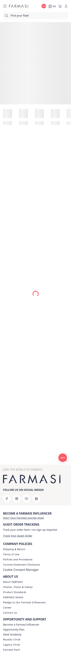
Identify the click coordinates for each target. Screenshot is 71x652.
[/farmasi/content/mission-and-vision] (18, 587)
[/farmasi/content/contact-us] (10, 612)
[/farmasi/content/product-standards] (14, 592)
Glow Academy (12, 634)
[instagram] (16, 498)
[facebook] (7, 498)
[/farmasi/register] (23, 518)
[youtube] (26, 498)
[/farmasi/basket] (60, 6)
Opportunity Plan (13, 629)
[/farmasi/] (18, 6)
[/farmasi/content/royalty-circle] (11, 639)
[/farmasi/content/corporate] (13, 597)
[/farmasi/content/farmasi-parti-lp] (11, 649)
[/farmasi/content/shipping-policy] (14, 549)
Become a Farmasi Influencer (21, 624)
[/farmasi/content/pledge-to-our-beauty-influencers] (24, 602)
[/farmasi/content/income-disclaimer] (21, 564)
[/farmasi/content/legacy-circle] (11, 644)
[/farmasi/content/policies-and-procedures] (17, 559)
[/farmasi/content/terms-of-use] (11, 554)
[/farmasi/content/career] (7, 607)
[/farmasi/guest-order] (17, 535)
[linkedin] (36, 498)
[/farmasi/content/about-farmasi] (13, 582)
